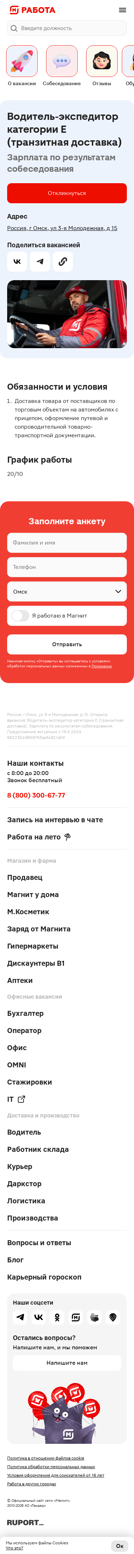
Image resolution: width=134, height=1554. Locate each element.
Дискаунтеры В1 (36, 963)
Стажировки (29, 1082)
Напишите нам (67, 1362)
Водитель (24, 1132)
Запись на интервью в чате (55, 819)
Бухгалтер (25, 1013)
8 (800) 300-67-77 (36, 795)
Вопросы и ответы (39, 1242)
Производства (32, 1218)
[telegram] (40, 262)
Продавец (25, 877)
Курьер (19, 1166)
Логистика (26, 1201)
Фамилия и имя (34, 543)
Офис (17, 1047)
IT (16, 1099)
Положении (101, 666)
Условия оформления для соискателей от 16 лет (55, 1475)
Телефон (24, 567)
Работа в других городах (31, 1483)
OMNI (16, 1065)
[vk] (17, 262)
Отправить (67, 644)
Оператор (24, 1030)
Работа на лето (39, 837)
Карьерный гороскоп (44, 1277)
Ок (120, 1546)
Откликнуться (67, 193)
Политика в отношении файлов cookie (45, 1458)
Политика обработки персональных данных (51, 1466)
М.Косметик (28, 911)
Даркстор (24, 1183)
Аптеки (20, 980)
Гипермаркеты (32, 946)
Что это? (14, 1547)
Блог (15, 1260)
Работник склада (38, 1149)
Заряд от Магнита (39, 929)
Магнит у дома (33, 894)
